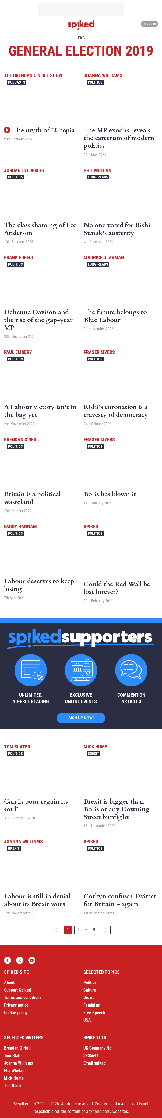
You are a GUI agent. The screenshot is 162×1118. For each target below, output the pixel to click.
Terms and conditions (22, 997)
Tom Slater (17, 747)
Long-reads (98, 177)
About (9, 982)
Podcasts (16, 82)
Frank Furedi (18, 257)
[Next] (106, 930)
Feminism (91, 1005)
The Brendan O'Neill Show (33, 75)
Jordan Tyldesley (24, 170)
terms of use (113, 1103)
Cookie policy (15, 1012)
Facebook (7, 960)
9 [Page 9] (94, 929)
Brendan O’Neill (17, 1048)
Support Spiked (17, 990)
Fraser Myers (99, 352)
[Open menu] (7, 24)
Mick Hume (95, 747)
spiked (91, 526)
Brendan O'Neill (22, 439)
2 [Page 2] (78, 929)
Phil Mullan (97, 170)
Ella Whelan (14, 1070)
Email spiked (94, 1063)
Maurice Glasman (104, 257)
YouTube (31, 960)
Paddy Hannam (20, 526)
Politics (95, 82)
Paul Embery (18, 352)
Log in (149, 24)
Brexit (93, 753)
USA (87, 1020)
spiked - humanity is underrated (81, 25)
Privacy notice (16, 1005)
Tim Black (13, 1085)
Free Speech (94, 1012)
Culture (89, 990)
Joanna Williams (103, 75)
